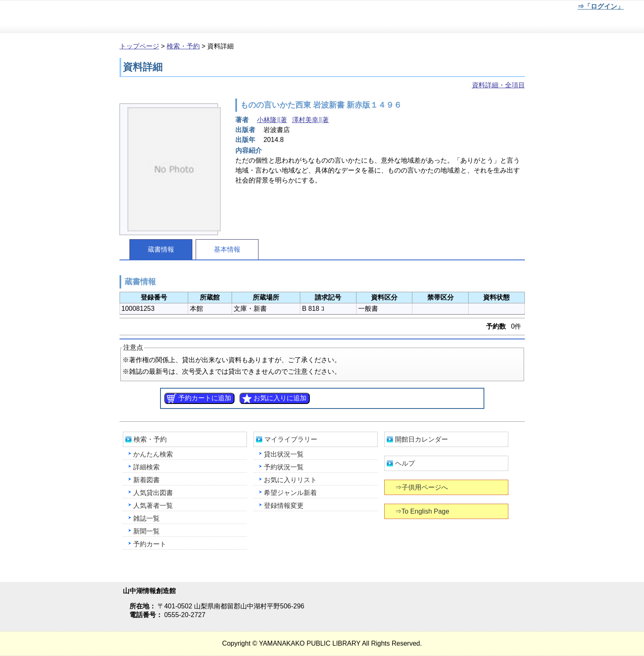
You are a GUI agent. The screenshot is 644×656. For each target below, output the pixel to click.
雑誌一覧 (146, 518)
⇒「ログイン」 (600, 6)
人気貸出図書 (153, 492)
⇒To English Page (423, 511)
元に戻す (518, 8)
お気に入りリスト (290, 479)
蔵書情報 (161, 249)
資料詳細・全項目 (498, 85)
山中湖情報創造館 (99, 17)
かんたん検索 (153, 454)
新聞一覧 (146, 531)
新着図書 (146, 479)
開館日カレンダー (421, 439)
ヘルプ (405, 463)
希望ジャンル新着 (290, 492)
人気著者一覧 (153, 505)
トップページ (139, 46)
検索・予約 (183, 46)
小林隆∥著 (272, 119)
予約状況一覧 (284, 467)
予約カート (149, 544)
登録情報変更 (284, 505)
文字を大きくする (545, 8)
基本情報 (227, 249)
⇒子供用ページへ (422, 487)
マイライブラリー (290, 439)
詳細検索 (146, 467)
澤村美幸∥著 (310, 119)
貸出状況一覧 (284, 454)
